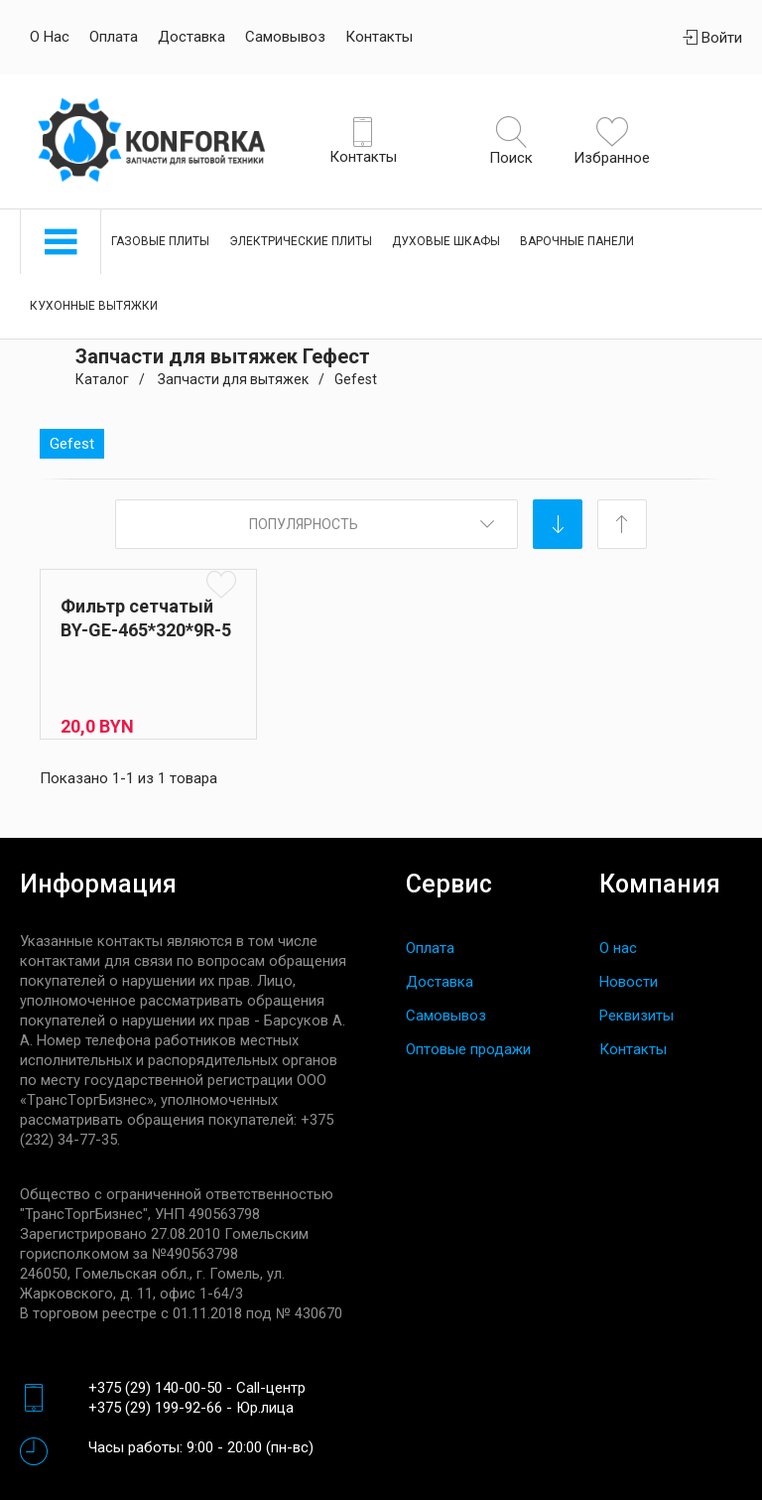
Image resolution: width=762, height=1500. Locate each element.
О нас (49, 37)
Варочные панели (577, 241)
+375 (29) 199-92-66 (155, 1408)
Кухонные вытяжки (94, 306)
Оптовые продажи (468, 1049)
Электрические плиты (300, 241)
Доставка (191, 37)
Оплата (113, 37)
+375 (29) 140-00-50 (155, 1388)
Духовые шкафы (446, 241)
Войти (712, 38)
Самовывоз (285, 37)
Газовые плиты (160, 241)
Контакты (379, 37)
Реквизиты (636, 1015)
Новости (628, 982)
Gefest (72, 444)
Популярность (303, 524)
